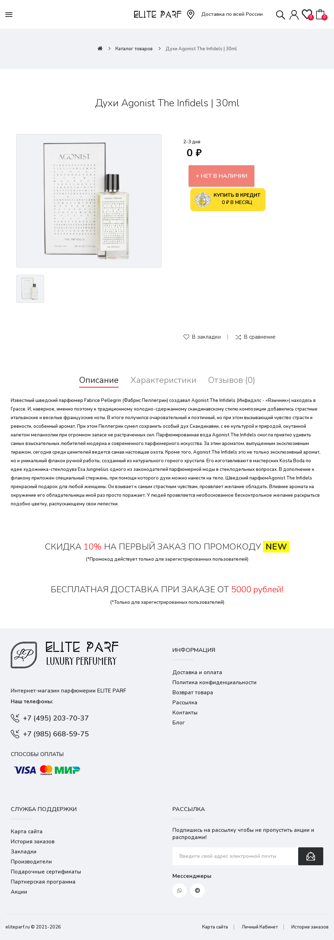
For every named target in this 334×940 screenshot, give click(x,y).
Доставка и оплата (197, 672)
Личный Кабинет (260, 927)
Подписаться (310, 856)
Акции (19, 891)
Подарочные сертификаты (46, 871)
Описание (99, 380)
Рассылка (184, 702)
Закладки (24, 851)
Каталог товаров (134, 49)
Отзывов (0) (231, 380)
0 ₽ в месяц (227, 200)
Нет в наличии (224, 176)
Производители (31, 861)
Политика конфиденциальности (214, 682)
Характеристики (163, 380)
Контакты (184, 712)
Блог (178, 722)
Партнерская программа (43, 881)
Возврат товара (192, 692)
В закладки (206, 337)
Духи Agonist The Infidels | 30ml (201, 49)
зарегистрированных (188, 559)
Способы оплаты (37, 754)
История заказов (32, 841)
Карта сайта (27, 831)
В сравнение (260, 337)
